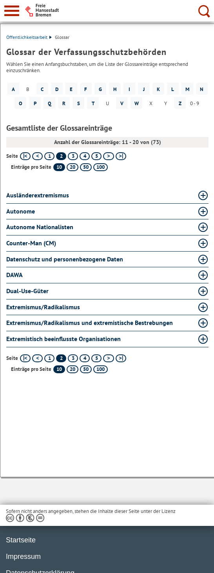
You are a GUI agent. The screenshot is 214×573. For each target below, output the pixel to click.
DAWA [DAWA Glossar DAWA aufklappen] (14, 275)
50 (86, 167)
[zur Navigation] (12, 11)
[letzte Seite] (121, 156)
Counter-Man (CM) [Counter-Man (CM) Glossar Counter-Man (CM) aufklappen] (31, 243)
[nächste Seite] (108, 156)
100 (100, 167)
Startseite (21, 540)
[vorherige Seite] (37, 156)
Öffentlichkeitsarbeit (29, 37)
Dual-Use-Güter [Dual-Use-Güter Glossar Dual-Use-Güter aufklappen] (27, 291)
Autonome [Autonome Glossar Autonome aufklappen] (20, 211)
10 (59, 167)
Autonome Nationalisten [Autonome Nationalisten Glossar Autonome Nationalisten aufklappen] (39, 227)
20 (72, 167)
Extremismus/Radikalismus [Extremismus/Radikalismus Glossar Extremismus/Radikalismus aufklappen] (43, 307)
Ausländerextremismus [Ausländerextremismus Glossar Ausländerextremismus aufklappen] (37, 195)
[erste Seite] (25, 156)
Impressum (23, 556)
